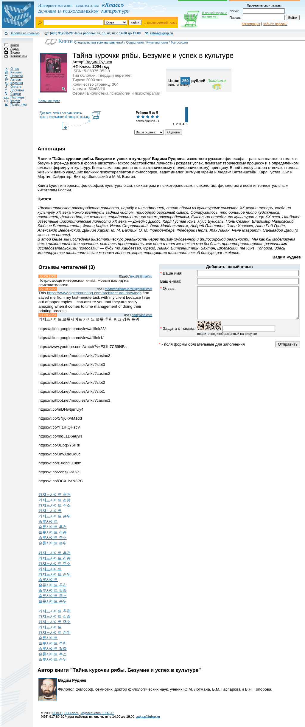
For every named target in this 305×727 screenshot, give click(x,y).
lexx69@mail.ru (129, 276)
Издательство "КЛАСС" (97, 713)
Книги (9, 45)
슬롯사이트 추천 (52, 527)
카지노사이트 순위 (54, 516)
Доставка (12, 90)
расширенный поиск (162, 22)
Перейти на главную (25, 33)
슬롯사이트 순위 (52, 543)
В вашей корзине (214, 14)
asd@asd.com (130, 315)
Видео (10, 52)
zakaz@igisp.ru (161, 33)
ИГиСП (57, 713)
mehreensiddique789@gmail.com (116, 289)
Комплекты (13, 56)
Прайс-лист (13, 104)
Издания (11, 83)
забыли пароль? (275, 24)
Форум (10, 101)
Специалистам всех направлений (98, 42)
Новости (11, 76)
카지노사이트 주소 (54, 505)
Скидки (10, 94)
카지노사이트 (50, 511)
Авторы (10, 79)
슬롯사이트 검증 (52, 532)
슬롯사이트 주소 (52, 537)
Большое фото (49, 101)
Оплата (10, 86)
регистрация (251, 24)
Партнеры (12, 97)
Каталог (11, 72)
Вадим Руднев (98, 62)
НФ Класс (81, 66)
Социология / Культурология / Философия (157, 42)
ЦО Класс (71, 713)
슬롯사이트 (48, 521)
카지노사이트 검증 (54, 500)
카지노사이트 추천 (54, 494)
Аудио (9, 48)
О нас (9, 68)
